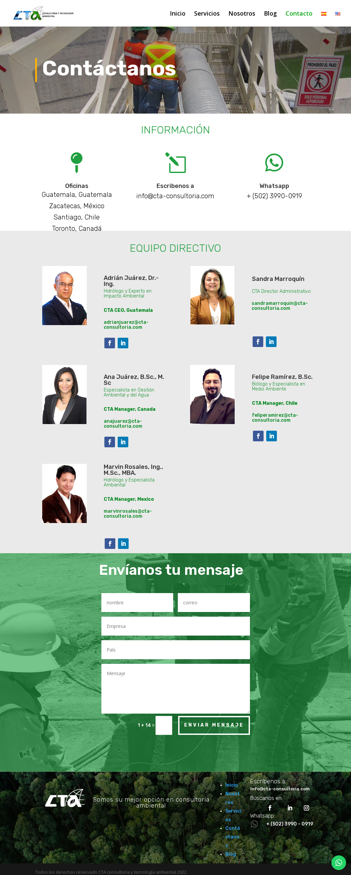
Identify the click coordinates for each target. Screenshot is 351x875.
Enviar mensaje (214, 725)
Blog (270, 14)
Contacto (299, 14)
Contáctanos (232, 837)
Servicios (207, 14)
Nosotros (241, 14)
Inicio (177, 14)
